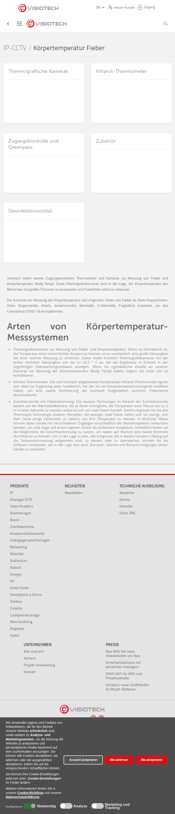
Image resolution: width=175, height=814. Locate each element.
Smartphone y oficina (26, 594)
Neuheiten (75, 486)
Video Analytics (21, 506)
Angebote (17, 628)
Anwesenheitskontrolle (27, 533)
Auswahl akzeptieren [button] (83, 760)
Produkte (19, 486)
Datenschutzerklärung (22, 797)
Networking (18, 547)
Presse (112, 644)
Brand (14, 520)
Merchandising (21, 622)
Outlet (14, 635)
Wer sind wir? (34, 651)
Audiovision (18, 560)
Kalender (126, 506)
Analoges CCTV (21, 499)
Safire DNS (127, 513)
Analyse (79, 806)
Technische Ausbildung (141, 486)
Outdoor (16, 601)
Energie (15, 574)
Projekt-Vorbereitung (39, 665)
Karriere (30, 658)
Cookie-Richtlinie (31, 793)
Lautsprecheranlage (25, 615)
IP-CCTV (15, 48)
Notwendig (45, 806)
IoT (12, 581)
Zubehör (16, 608)
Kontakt (29, 672)
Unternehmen (37, 644)
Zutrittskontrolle (22, 527)
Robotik (15, 567)
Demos (124, 499)
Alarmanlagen (20, 513)
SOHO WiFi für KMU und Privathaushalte (124, 676)
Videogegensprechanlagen (30, 540)
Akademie (126, 493)
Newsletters (73, 493)
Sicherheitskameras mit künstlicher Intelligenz (123, 664)
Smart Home (19, 588)
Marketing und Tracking (117, 806)
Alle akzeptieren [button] (151, 760)
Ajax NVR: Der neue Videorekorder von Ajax (123, 653)
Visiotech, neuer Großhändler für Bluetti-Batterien (127, 687)
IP (11, 493)
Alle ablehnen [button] (119, 760)
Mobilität (16, 554)
